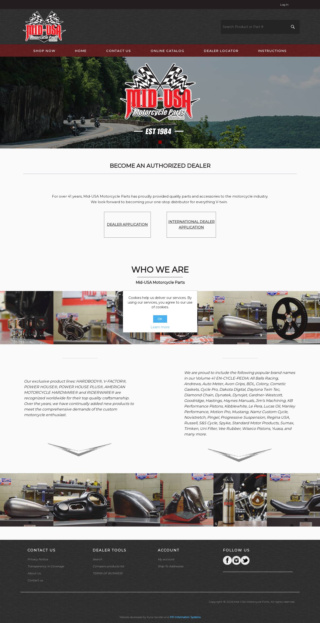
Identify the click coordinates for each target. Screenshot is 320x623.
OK (160, 319)
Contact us (35, 580)
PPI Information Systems (185, 617)
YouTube (245, 560)
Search (97, 559)
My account (166, 559)
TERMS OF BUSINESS (107, 573)
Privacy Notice (37, 559)
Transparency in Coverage (45, 566)
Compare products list (108, 566)
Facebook (227, 560)
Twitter (236, 560)
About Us (34, 573)
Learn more (160, 327)
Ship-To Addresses (170, 566)
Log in (284, 4)
